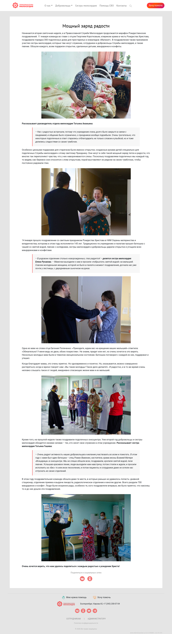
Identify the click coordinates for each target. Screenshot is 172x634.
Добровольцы (62, 5)
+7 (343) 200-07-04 (111, 604)
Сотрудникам (73, 619)
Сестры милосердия (86, 5)
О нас (48, 5)
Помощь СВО (107, 5)
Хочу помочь (156, 5)
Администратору (97, 619)
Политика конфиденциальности (86, 623)
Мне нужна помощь (74, 597)
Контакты (121, 5)
